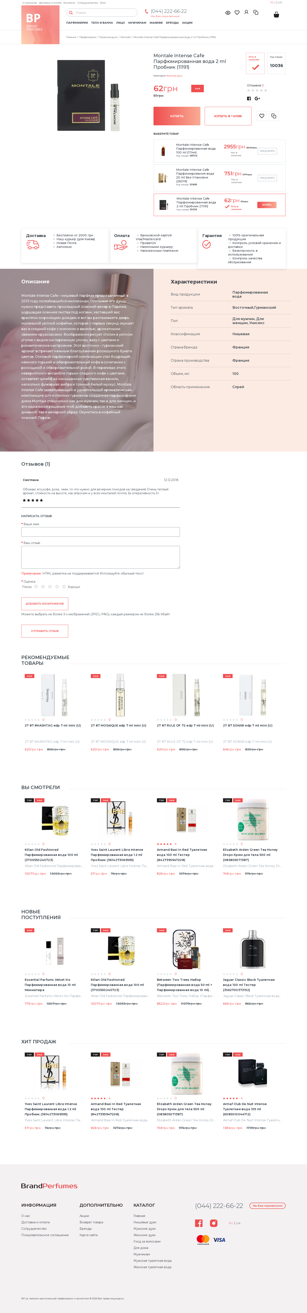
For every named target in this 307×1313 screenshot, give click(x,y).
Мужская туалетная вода (152, 1261)
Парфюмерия (77, 22)
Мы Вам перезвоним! (165, 16)
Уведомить (267, 151)
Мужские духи (174, 75)
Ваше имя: (31, 524)
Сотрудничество (87, 2)
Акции (187, 22)
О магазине (29, 2)
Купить (177, 116)
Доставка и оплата (50, 2)
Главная (139, 1216)
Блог (103, 2)
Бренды (172, 22)
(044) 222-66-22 (169, 11)
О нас (25, 1216)
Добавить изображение (45, 603)
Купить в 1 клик (228, 116)
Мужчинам (137, 22)
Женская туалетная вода (152, 1267)
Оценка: (29, 581)
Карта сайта (89, 1235)
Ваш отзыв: (32, 543)
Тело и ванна (102, 22)
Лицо (120, 22)
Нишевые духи (144, 1222)
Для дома (140, 1248)
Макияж (156, 22)
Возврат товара (91, 1222)
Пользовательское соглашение (45, 1235)
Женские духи (144, 1235)
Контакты (69, 2)
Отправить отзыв (44, 631)
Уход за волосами (147, 1241)
